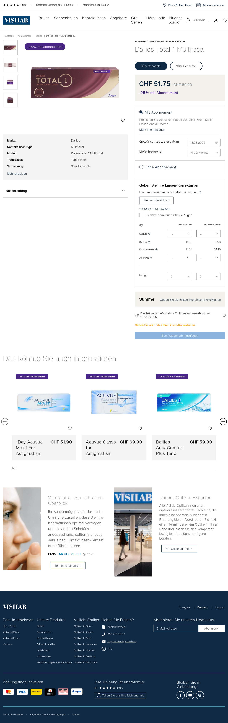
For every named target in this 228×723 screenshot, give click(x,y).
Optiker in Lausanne (85, 644)
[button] (216, 20)
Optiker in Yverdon (84, 650)
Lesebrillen (43, 650)
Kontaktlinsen (25, 36)
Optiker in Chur (82, 638)
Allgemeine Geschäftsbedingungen (47, 714)
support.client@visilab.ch (121, 641)
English (220, 607)
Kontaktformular (114, 627)
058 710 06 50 (116, 634)
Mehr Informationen (152, 129)
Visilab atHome (11, 638)
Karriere (7, 644)
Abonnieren (211, 628)
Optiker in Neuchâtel (86, 662)
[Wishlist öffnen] (225, 20)
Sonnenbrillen (44, 632)
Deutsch (203, 607)
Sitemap (76, 714)
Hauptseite (8, 36)
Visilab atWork (11, 632)
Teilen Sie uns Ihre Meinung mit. (120, 695)
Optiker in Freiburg (84, 656)
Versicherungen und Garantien (54, 662)
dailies (38, 36)
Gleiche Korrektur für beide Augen (165, 215)
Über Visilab (9, 626)
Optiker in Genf (83, 626)
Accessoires (44, 656)
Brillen (40, 626)
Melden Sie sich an (156, 200)
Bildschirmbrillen (46, 644)
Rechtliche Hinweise (13, 714)
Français (185, 607)
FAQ (109, 648)
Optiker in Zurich (83, 632)
